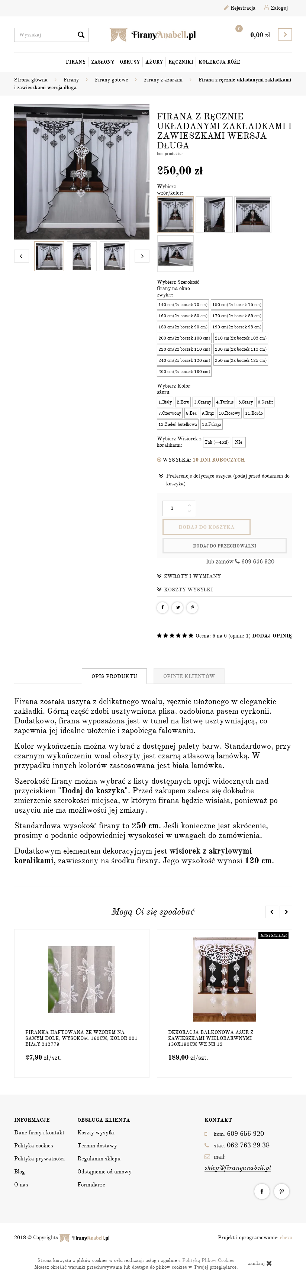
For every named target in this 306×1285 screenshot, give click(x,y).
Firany (76, 62)
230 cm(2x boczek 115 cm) (241, 349)
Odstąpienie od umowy (104, 1171)
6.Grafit (265, 402)
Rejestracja (239, 8)
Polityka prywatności (39, 1158)
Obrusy (130, 62)
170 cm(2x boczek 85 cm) (236, 315)
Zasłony (103, 62)
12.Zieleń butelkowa (177, 424)
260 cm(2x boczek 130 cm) (184, 371)
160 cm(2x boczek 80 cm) (182, 315)
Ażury (154, 62)
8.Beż (191, 413)
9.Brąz (208, 413)
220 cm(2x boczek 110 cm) (184, 349)
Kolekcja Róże (220, 62)
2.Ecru (183, 402)
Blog (19, 1171)
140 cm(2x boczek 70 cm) (182, 304)
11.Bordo (254, 413)
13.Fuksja (211, 424)
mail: (237, 1162)
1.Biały (165, 402)
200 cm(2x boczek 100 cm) (184, 338)
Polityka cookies (33, 1145)
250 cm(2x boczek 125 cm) (241, 360)
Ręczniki (180, 62)
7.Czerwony (169, 413)
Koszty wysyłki (185, 589)
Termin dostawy (97, 1145)
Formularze (91, 1184)
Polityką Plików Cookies (208, 1260)
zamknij (260, 1263)
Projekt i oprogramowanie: (255, 1237)
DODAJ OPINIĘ (272, 636)
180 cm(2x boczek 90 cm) (182, 327)
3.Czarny (202, 402)
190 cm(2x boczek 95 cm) (236, 327)
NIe (238, 442)
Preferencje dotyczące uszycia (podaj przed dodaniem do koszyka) (224, 479)
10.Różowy (229, 413)
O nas (21, 1184)
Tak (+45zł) (216, 442)
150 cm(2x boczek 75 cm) (236, 304)
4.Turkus (224, 402)
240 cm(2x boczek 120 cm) (184, 360)
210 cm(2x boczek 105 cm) (241, 338)
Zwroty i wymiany (189, 576)
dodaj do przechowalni (224, 546)
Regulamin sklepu (98, 1158)
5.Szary (245, 402)
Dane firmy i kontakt (39, 1132)
